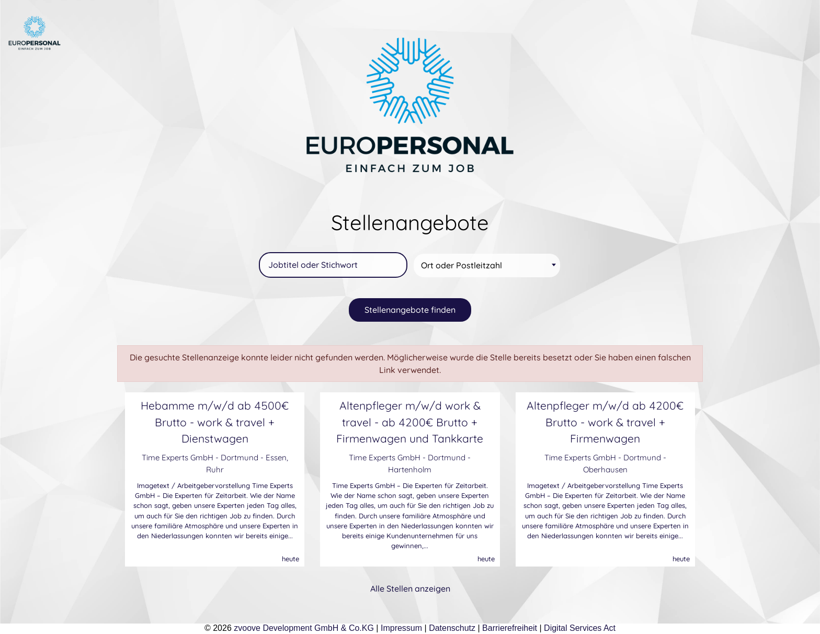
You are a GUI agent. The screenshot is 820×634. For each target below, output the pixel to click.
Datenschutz (452, 628)
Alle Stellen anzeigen (410, 588)
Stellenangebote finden (410, 309)
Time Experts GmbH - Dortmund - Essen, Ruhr (215, 463)
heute (290, 558)
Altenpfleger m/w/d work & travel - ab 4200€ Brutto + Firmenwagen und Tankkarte (409, 422)
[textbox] (488, 265)
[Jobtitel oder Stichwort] (333, 265)
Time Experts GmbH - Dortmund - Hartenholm (410, 463)
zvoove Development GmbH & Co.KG (304, 628)
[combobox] (487, 265)
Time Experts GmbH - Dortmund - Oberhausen (605, 463)
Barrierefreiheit (509, 628)
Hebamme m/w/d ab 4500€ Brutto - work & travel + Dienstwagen (215, 422)
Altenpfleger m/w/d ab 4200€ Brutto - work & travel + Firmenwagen (605, 422)
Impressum (401, 628)
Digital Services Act (580, 628)
